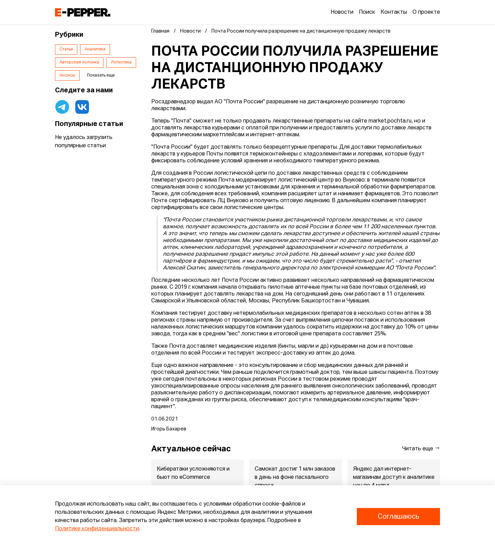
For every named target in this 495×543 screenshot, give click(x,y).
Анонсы (67, 75)
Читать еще (421, 448)
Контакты (394, 12)
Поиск (367, 12)
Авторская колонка (79, 62)
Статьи (66, 49)
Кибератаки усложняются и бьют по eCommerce (193, 473)
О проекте (426, 12)
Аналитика (95, 49)
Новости (342, 12)
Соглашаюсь (398, 516)
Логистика (121, 62)
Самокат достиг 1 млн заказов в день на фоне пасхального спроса (295, 477)
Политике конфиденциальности (97, 529)
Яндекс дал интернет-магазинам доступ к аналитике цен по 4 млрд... (393, 477)
